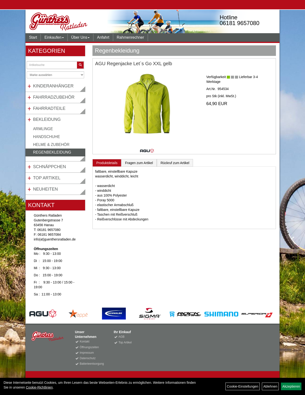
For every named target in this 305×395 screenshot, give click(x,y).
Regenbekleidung (52, 152)
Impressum (87, 352)
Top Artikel (47, 178)
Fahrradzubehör (54, 97)
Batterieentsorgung (91, 363)
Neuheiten (45, 189)
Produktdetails (106, 163)
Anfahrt (103, 37)
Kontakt (84, 341)
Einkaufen (54, 37)
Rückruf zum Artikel (175, 163)
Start (33, 37)
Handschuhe (46, 137)
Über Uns (80, 37)
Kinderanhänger (53, 86)
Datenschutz (88, 358)
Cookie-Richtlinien (39, 387)
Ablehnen (270, 386)
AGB (121, 336)
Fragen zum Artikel (139, 163)
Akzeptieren (291, 386)
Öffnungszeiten (89, 347)
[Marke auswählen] (55, 74)
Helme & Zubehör (51, 145)
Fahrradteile (49, 108)
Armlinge (43, 129)
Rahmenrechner (130, 37)
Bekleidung (47, 119)
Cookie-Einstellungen (242, 386)
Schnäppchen (49, 166)
